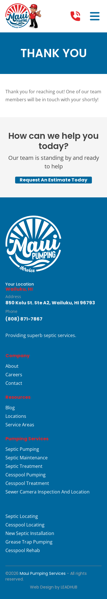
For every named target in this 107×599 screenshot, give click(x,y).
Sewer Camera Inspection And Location (47, 492)
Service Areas (19, 425)
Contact (13, 383)
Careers (13, 374)
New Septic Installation (29, 533)
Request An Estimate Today (53, 180)
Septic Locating (21, 516)
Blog (10, 407)
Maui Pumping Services (43, 573)
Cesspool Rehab (22, 550)
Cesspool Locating (25, 525)
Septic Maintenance (26, 458)
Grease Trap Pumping (29, 542)
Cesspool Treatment (27, 483)
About (12, 366)
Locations (15, 416)
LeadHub (69, 587)
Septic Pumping (22, 449)
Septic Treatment (24, 466)
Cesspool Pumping (25, 475)
